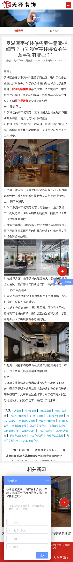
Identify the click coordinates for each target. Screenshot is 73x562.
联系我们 (61, 557)
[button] (64, 502)
